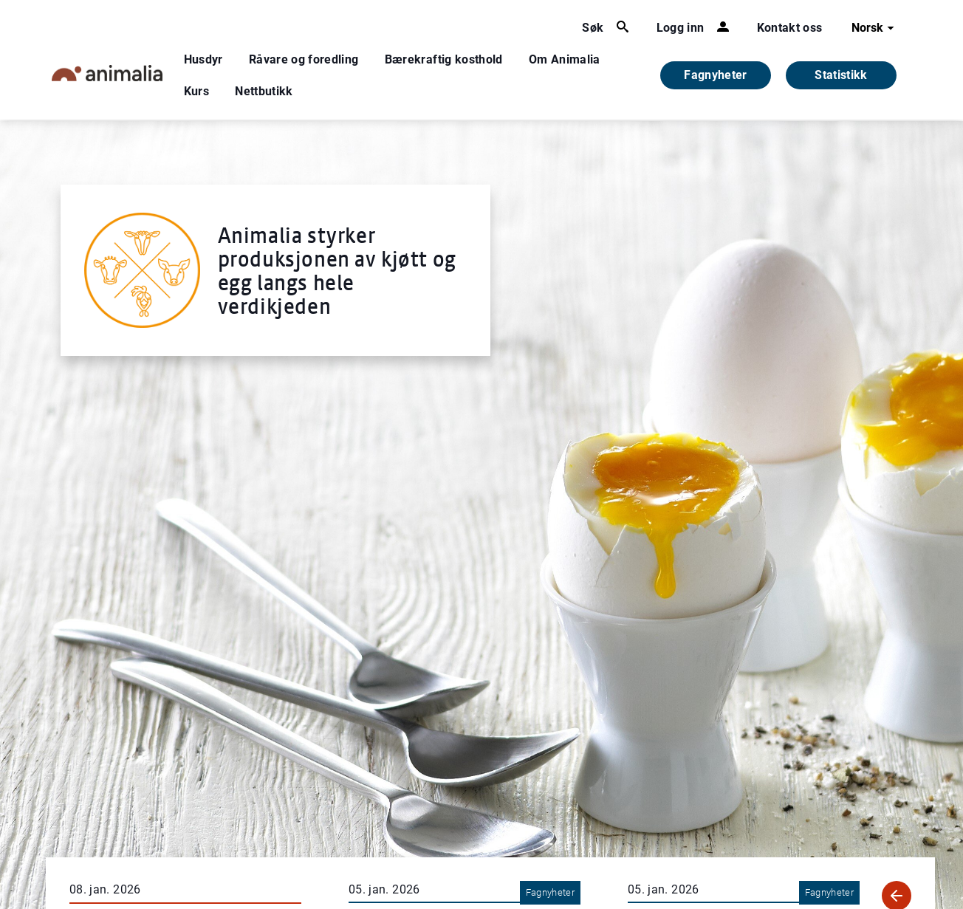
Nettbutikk (264, 91)
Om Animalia (564, 59)
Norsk (874, 28)
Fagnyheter (715, 75)
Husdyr (203, 59)
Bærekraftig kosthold (444, 59)
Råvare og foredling (304, 59)
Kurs (196, 91)
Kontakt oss (790, 28)
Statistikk (841, 75)
